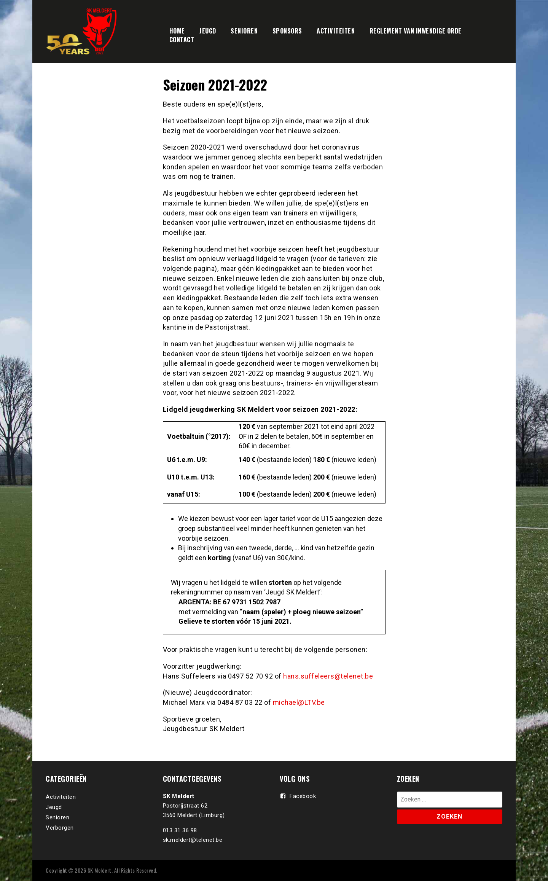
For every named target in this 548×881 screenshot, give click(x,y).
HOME (177, 30)
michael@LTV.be (299, 702)
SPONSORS (287, 30)
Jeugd (54, 807)
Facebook (303, 796)
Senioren (57, 817)
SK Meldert (100, 870)
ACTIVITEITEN (336, 30)
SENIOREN (244, 30)
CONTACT (181, 39)
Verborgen (60, 827)
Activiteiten (61, 796)
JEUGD (207, 30)
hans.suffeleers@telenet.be (328, 676)
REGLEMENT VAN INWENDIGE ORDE (416, 30)
